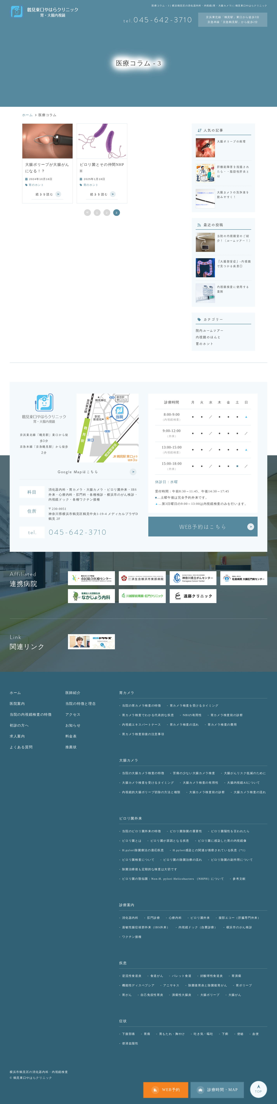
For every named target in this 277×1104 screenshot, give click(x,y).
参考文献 (239, 878)
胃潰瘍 (236, 975)
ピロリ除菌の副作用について (232, 859)
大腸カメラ (128, 760)
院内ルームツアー (210, 330)
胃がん (127, 994)
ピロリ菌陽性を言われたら (230, 831)
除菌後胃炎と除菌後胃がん (207, 985)
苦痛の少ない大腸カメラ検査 (194, 773)
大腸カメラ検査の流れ (250, 792)
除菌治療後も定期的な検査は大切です (149, 869)
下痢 (225, 1033)
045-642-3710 (78, 533)
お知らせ (73, 725)
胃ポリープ (244, 985)
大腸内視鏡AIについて (243, 782)
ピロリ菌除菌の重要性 (186, 831)
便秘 (240, 1033)
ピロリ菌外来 (130, 818)
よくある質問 (21, 747)
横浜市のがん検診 (239, 927)
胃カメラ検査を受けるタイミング (194, 705)
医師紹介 (73, 693)
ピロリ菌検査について (138, 859)
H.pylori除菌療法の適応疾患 (143, 850)
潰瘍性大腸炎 (181, 994)
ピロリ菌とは (132, 840)
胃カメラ (127, 693)
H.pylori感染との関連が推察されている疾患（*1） (210, 850)
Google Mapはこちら (78, 471)
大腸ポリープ (210, 994)
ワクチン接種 (132, 936)
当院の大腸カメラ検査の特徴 (143, 773)
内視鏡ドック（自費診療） (198, 927)
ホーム (15, 693)
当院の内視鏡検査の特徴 (31, 714)
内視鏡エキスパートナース (141, 724)
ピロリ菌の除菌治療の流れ (182, 859)
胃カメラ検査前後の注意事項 (143, 734)
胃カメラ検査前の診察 (227, 715)
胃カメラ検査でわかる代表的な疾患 (148, 715)
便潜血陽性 (130, 1043)
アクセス (73, 714)
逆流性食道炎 (132, 975)
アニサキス (171, 985)
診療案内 (127, 905)
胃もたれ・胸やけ (172, 1033)
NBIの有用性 (192, 715)
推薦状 (71, 747)
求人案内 (17, 736)
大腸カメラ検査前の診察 (207, 792)
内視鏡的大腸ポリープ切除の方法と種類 (151, 792)
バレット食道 (181, 975)
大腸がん (234, 994)
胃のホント (36, 184)
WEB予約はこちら (202, 526)
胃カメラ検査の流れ (184, 724)
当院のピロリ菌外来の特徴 (141, 831)
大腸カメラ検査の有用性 (201, 782)
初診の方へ (19, 725)
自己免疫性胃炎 (152, 994)
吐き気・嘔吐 (203, 1033)
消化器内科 (130, 917)
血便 (255, 1033)
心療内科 (175, 917)
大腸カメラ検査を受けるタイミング (148, 782)
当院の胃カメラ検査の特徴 (141, 705)
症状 (123, 1021)
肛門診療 (153, 917)
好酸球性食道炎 (211, 975)
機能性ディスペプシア (138, 985)
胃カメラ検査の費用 (222, 724)
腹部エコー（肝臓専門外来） (240, 917)
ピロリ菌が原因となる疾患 (169, 840)
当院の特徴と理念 (80, 704)
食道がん (156, 975)
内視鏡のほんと (208, 337)
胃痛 (147, 1033)
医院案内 (17, 704)
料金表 (71, 736)
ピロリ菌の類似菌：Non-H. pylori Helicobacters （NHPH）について (173, 878)
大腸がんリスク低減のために (245, 773)
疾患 (123, 963)
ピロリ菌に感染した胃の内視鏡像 (222, 840)
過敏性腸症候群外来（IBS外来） (146, 927)
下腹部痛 (128, 1033)
